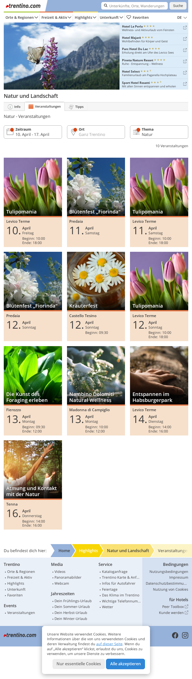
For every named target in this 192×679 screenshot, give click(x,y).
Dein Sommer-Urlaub (72, 606)
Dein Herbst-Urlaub (70, 612)
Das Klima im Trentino (120, 595)
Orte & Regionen (20, 17)
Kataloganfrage (115, 571)
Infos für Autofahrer (119, 583)
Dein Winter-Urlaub (70, 618)
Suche (178, 6)
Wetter (107, 606)
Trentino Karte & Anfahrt (121, 577)
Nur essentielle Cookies (78, 663)
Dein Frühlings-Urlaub (73, 600)
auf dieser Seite (109, 643)
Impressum (178, 577)
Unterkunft (109, 17)
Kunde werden (173, 612)
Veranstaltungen (21, 612)
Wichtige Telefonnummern (121, 601)
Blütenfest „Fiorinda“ (96, 202)
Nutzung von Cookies (170, 589)
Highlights (83, 17)
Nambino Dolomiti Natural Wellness (96, 390)
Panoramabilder (68, 577)
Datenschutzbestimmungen (167, 583)
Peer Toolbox (175, 606)
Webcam (61, 583)
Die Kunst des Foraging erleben (33, 390)
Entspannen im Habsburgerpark (159, 390)
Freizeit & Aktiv (54, 17)
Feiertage (110, 589)
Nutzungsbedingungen (169, 571)
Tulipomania (33, 202)
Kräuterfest (96, 296)
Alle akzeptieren (125, 663)
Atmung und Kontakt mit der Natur (33, 485)
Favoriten (137, 18)
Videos (60, 571)
